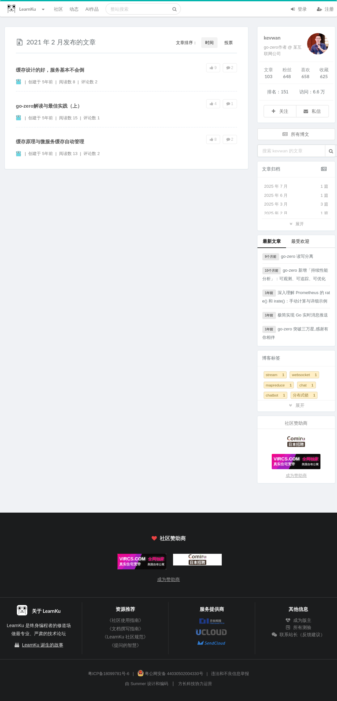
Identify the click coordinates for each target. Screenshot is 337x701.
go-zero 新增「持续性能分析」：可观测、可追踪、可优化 (295, 274)
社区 (58, 9)
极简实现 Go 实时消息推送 (295, 315)
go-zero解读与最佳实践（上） (49, 106)
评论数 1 (91, 117)
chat (306, 385)
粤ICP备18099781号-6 (108, 673)
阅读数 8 (67, 81)
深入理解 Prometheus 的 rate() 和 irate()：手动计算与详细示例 (296, 296)
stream (275, 375)
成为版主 (298, 620)
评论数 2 (89, 81)
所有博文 (295, 134)
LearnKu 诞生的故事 (42, 645)
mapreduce (279, 385)
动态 (74, 9)
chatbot (275, 395)
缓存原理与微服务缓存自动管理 (50, 141)
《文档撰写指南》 (125, 628)
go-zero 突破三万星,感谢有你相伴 (295, 333)
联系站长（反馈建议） (298, 634)
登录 (298, 8)
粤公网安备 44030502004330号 (170, 673)
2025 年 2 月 (296, 213)
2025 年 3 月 (296, 204)
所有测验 (298, 627)
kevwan (272, 38)
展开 (296, 223)
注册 (325, 8)
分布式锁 (304, 395)
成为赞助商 (296, 475)
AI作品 (92, 9)
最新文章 (272, 241)
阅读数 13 (69, 153)
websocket (304, 375)
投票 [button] (228, 42)
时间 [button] (209, 42)
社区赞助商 (168, 538)
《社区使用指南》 (125, 620)
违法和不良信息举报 (230, 673)
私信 (312, 111)
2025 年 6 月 (296, 195)
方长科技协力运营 (195, 684)
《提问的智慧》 (125, 645)
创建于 (40, 81)
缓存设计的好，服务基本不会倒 (50, 70)
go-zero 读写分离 (288, 256)
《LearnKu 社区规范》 (125, 636)
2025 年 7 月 (296, 186)
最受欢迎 (300, 241)
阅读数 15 (69, 117)
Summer (138, 684)
